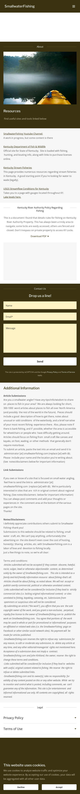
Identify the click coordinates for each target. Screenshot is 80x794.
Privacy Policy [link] (52, 372)
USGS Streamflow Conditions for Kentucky (26, 188)
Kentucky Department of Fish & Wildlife (24, 146)
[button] (74, 6)
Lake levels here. (12, 197)
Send (40, 361)
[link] (20, 6)
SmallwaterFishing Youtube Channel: (23, 133)
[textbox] (40, 305)
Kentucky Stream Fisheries (17, 167)
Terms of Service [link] (68, 372)
